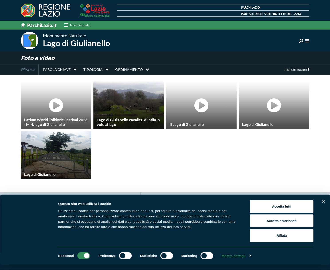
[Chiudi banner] (323, 206)
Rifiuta (282, 241)
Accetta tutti (281, 212)
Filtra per (27, 70)
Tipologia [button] (93, 70)
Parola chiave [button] (57, 70)
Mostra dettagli (233, 261)
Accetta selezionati (281, 226)
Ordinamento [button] (129, 70)
